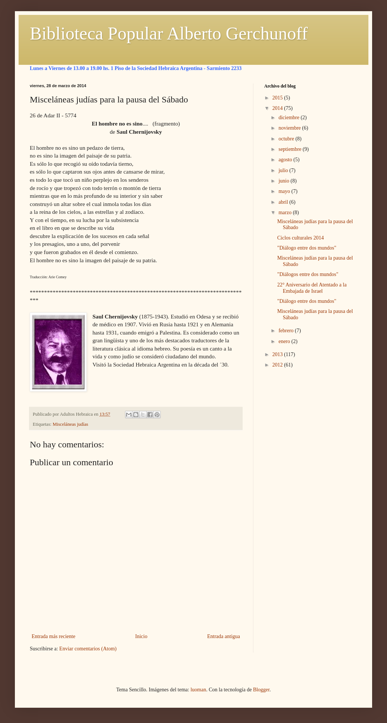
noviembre (290, 128)
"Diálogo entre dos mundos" (306, 248)
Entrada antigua (223, 636)
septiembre (290, 149)
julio (283, 170)
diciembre (289, 117)
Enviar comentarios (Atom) (87, 648)
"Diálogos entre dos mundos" (307, 274)
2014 (278, 108)
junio (284, 181)
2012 (278, 365)
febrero (286, 330)
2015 (278, 98)
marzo (285, 212)
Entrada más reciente (53, 636)
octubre (286, 139)
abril (283, 202)
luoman (198, 689)
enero (284, 341)
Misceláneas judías (70, 424)
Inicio (141, 636)
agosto (285, 159)
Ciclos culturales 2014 (300, 238)
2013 (278, 354)
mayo (284, 191)
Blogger (261, 689)
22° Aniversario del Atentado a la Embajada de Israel (311, 288)
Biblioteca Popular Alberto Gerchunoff (169, 33)
